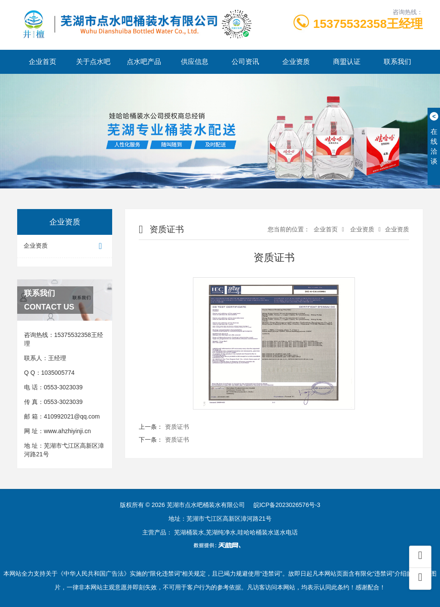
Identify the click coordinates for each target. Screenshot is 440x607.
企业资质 (296, 61)
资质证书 (177, 426)
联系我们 (397, 61)
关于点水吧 (93, 61)
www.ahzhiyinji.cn (67, 431)
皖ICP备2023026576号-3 (287, 504)
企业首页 (42, 61)
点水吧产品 (144, 61)
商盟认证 (347, 61)
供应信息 (194, 61)
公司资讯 (245, 61)
